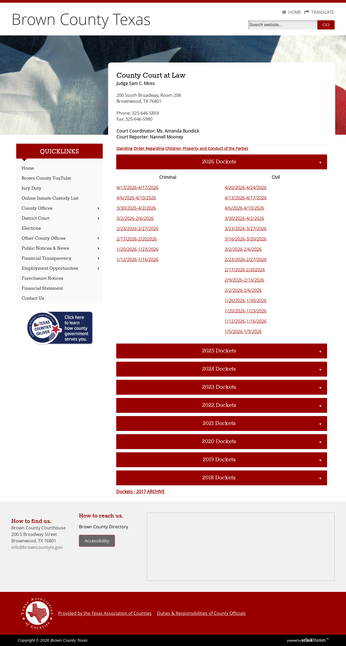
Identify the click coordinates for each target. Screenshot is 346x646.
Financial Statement (42, 288)
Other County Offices (61, 238)
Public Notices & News (61, 248)
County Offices (61, 208)
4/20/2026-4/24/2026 (246, 187)
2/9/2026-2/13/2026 (244, 280)
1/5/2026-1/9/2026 (243, 331)
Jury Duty (31, 188)
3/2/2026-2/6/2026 (135, 218)
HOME (294, 12)
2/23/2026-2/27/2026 (137, 229)
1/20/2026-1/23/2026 (137, 249)
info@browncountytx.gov (36, 547)
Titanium (314, 640)
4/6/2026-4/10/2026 (136, 198)
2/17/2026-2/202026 (137, 239)
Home (28, 168)
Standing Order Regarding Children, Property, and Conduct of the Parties (182, 148)
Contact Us (33, 298)
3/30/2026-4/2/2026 (136, 208)
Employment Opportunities (61, 268)
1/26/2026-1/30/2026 (246, 301)
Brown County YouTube (46, 178)
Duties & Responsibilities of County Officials (201, 613)
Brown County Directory (103, 527)
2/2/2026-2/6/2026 (243, 290)
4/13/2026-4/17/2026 (137, 187)
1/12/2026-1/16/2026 (137, 259)
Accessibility (97, 541)
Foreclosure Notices (42, 278)
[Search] (284, 24)
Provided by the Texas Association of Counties (105, 613)
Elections (31, 228)
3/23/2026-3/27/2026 (246, 229)
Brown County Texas (81, 19)
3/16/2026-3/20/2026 (246, 239)
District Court (61, 218)
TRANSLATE (322, 12)
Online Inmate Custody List (50, 198)
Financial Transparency (61, 258)
